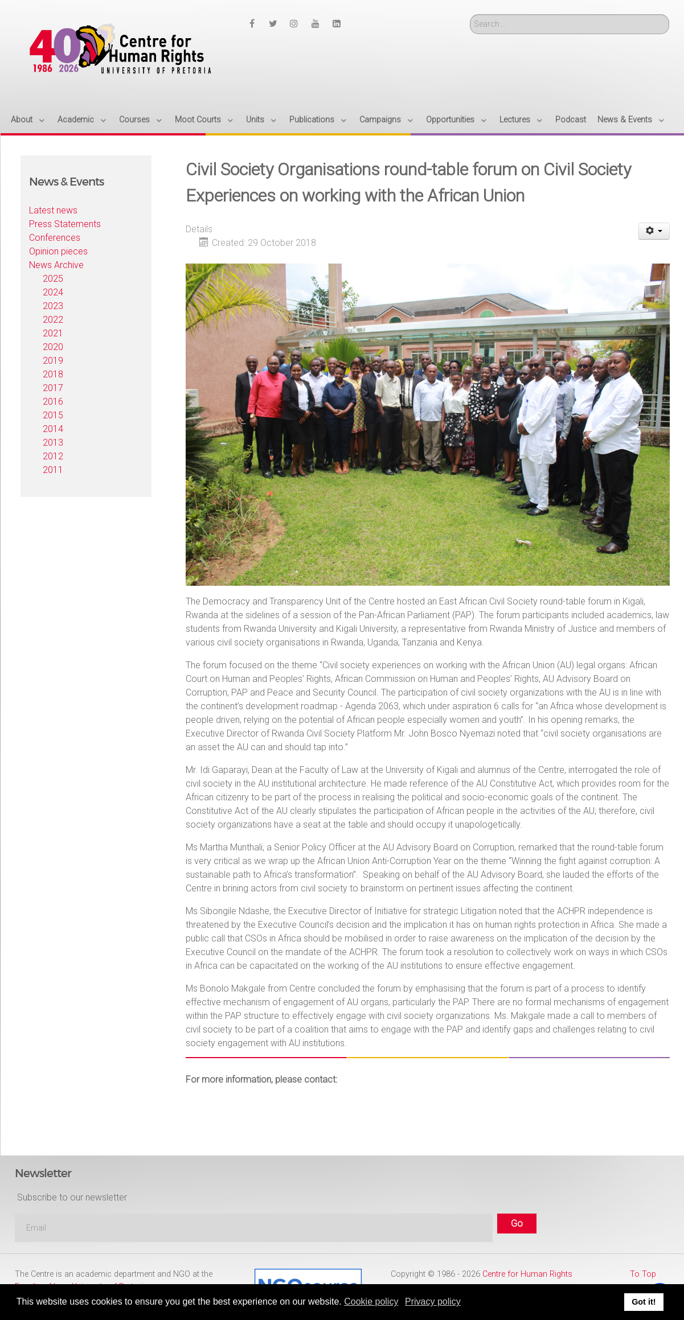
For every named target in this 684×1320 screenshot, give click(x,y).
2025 (53, 278)
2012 (53, 456)
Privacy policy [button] (433, 1301)
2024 (53, 292)
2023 (53, 306)
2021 (53, 333)
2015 (53, 415)
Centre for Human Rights (527, 1274)
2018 (53, 374)
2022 (53, 319)
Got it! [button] (644, 1301)
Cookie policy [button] (371, 1301)
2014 (53, 428)
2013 (53, 442)
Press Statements (65, 224)
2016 (53, 401)
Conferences (54, 237)
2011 (53, 469)
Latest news (53, 210)
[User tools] (654, 231)
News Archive (56, 265)
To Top (643, 1274)
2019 (53, 360)
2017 (53, 388)
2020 (53, 347)
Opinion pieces (58, 251)
